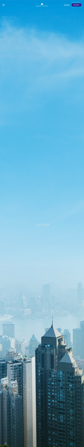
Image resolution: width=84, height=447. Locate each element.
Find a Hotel (66, 4)
